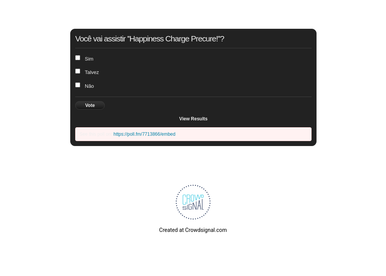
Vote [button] (90, 105)
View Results (193, 119)
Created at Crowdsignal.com (193, 230)
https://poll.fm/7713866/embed (144, 134)
